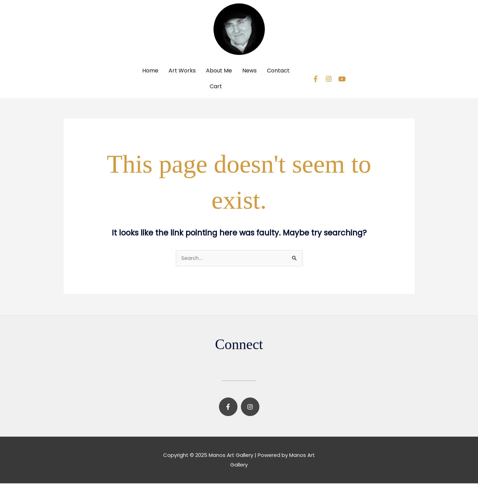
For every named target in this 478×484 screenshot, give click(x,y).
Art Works (182, 70)
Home (150, 70)
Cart (216, 86)
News (249, 70)
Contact (278, 70)
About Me (219, 70)
